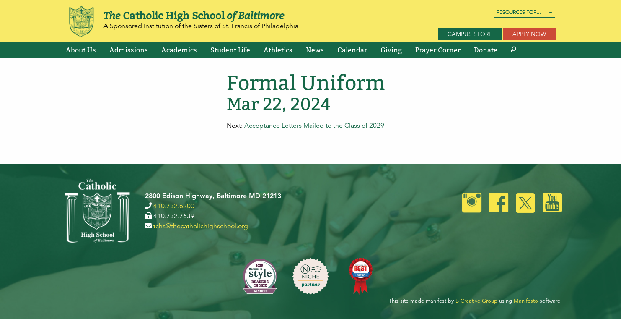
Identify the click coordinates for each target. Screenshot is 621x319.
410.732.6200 (173, 206)
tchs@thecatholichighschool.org (200, 226)
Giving (391, 50)
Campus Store (470, 34)
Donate (485, 50)
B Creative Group (476, 301)
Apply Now (529, 34)
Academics (179, 50)
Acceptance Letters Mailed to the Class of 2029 (314, 125)
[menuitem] (524, 12)
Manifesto (526, 301)
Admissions (128, 50)
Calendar (352, 50)
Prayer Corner (438, 50)
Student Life (230, 50)
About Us (81, 50)
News (315, 50)
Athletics (278, 50)
